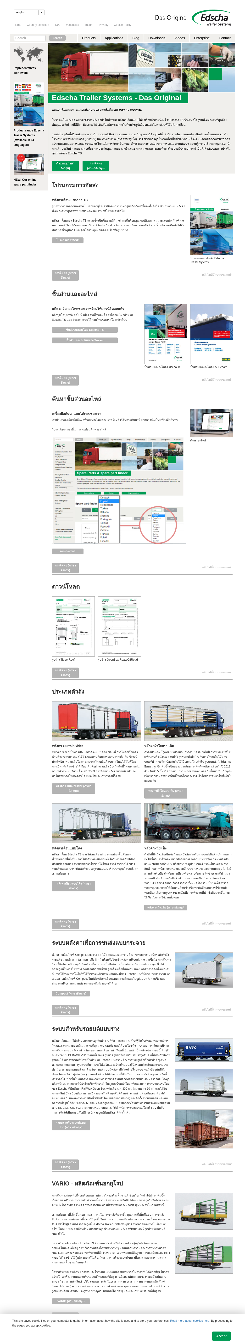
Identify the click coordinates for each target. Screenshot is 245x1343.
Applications (114, 38)
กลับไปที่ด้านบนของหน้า (217, 275)
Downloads (156, 38)
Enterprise (202, 38)
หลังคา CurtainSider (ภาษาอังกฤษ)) (73, 788)
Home (17, 25)
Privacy (103, 25)
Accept (221, 1336)
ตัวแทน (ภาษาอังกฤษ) (65, 166)
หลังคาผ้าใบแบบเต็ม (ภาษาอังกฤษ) (165, 793)
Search (57, 38)
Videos (179, 38)
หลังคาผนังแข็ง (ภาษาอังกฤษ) (165, 907)
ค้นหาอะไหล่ (67, 551)
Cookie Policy (122, 25)
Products (89, 38)
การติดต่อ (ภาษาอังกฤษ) (96, 166)
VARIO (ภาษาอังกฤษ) (70, 1301)
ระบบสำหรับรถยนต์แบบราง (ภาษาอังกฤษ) (71, 1125)
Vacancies (72, 25)
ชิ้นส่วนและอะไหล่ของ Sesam (85, 340)
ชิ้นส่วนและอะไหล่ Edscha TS (85, 330)
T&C (57, 25)
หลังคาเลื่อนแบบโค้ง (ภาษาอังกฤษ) (73, 886)
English (20, 12)
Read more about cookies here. (190, 1320)
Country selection (38, 25)
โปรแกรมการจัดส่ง (67, 240)
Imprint (88, 25)
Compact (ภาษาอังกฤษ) (71, 993)
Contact (225, 38)
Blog (135, 38)
